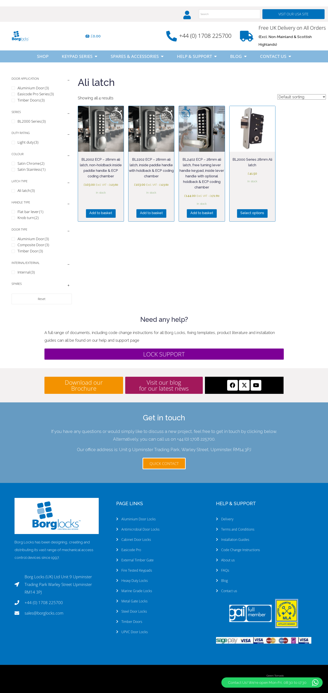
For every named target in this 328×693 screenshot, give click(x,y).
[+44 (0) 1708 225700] (171, 36)
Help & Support (197, 56)
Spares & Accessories (137, 56)
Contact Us (275, 56)
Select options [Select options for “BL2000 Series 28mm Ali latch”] (252, 213)
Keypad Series (79, 56)
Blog (238, 56)
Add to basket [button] (100, 213)
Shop (43, 56)
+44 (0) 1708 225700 (205, 36)
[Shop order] (301, 97)
